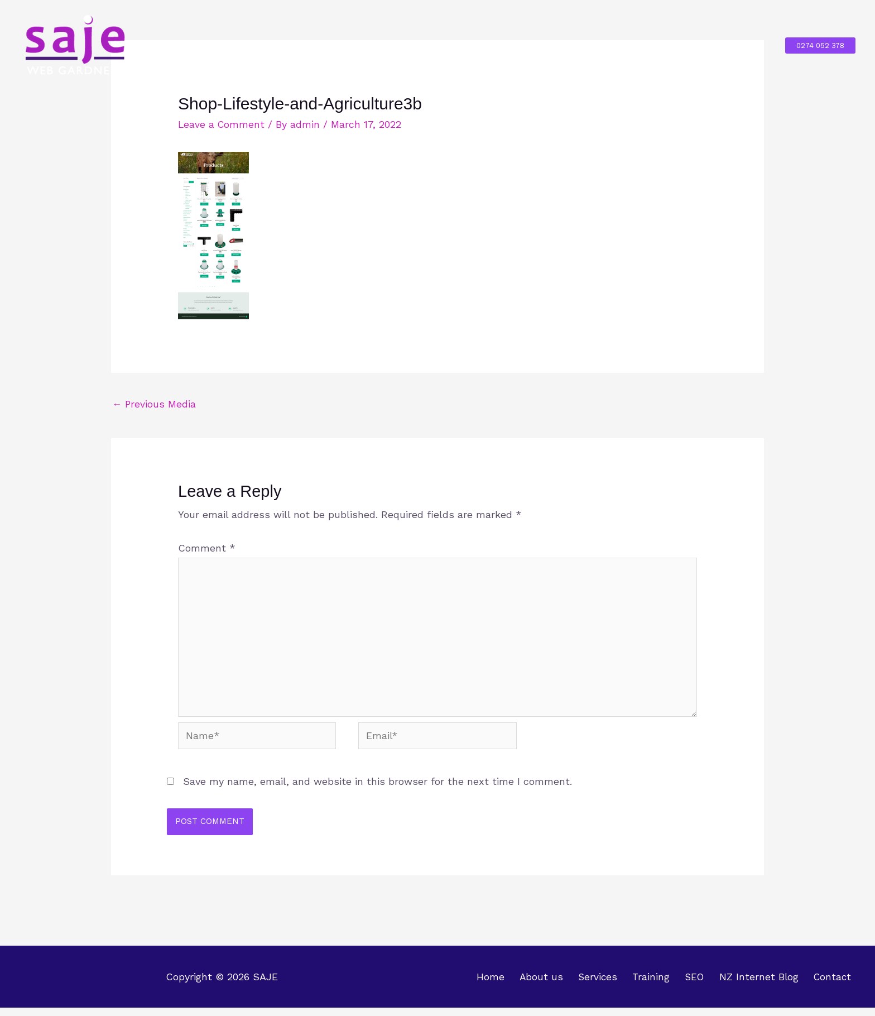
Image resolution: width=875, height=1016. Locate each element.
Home (333, 45)
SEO (583, 45)
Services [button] (463, 45)
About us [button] (389, 45)
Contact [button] (732, 45)
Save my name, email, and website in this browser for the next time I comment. (377, 789)
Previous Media (154, 404)
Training (533, 45)
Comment (206, 549)
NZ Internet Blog (653, 45)
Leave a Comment (222, 124)
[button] (820, 45)
